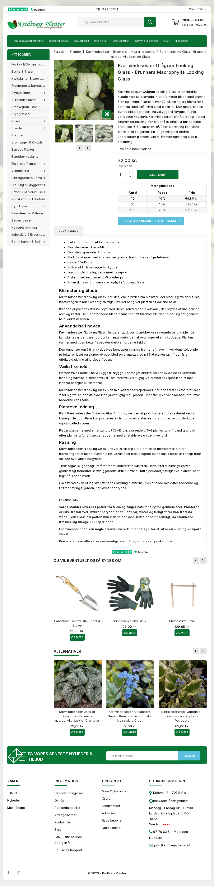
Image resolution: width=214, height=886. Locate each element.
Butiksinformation (167, 781)
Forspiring (100, 41)
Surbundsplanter (24, 100)
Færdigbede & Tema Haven (30, 178)
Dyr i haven (20, 206)
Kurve (166, 41)
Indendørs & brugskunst (29, 234)
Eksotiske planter (24, 163)
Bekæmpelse (21, 220)
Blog (58, 829)
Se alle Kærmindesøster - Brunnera (151, 221)
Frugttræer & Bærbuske (29, 85)
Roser (16, 121)
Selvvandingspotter (146, 41)
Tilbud (12, 793)
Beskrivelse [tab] (69, 230)
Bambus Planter (22, 149)
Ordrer (107, 798)
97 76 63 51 (160, 832)
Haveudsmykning (24, 227)
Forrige (196, 560)
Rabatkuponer (112, 820)
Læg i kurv (157, 174)
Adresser (108, 813)
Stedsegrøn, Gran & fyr (28, 107)
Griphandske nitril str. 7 (130, 621)
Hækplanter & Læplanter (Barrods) (30, 78)
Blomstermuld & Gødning (29, 213)
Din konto (111, 781)
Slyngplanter (21, 92)
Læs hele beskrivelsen (134, 149)
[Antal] (123, 174)
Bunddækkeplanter (25, 156)
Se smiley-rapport (68, 850)
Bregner (17, 135)
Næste (203, 560)
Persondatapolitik (67, 807)
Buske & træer (22, 71)
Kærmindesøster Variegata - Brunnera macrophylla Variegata (182, 716)
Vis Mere (77, 637)
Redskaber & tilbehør (28, 199)
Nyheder (13, 800)
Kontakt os (62, 822)
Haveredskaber (120, 41)
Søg (150, 22)
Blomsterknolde (59, 41)
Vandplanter (20, 170)
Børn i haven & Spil (26, 241)
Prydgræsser (21, 114)
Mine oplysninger (115, 791)
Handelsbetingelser (69, 793)
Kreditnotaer (111, 806)
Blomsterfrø (81, 41)
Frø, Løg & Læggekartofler (29, 41)
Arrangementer (66, 815)
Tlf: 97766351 (107, 9)
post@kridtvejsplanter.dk (172, 845)
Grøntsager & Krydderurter (30, 142)
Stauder (17, 128)
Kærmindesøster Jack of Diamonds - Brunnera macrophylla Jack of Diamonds (77, 716)
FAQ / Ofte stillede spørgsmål (68, 839)
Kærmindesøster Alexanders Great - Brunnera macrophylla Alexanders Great (129, 716)
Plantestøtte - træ (182, 621)
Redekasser (182, 41)
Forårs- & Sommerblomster (30, 64)
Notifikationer (112, 827)
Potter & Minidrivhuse (27, 192)
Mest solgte (16, 807)
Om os (59, 800)
